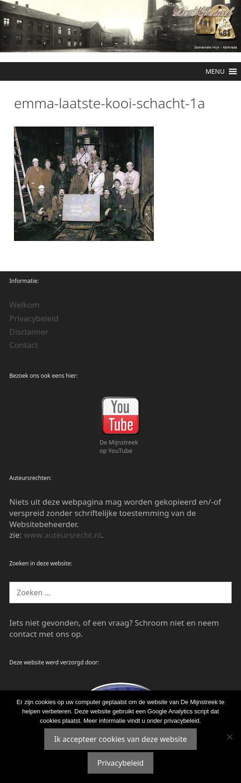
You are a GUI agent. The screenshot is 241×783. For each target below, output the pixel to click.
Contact (23, 344)
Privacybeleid (34, 318)
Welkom (24, 304)
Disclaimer (28, 331)
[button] (215, 71)
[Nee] (229, 736)
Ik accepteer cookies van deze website (120, 739)
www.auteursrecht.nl (62, 534)
